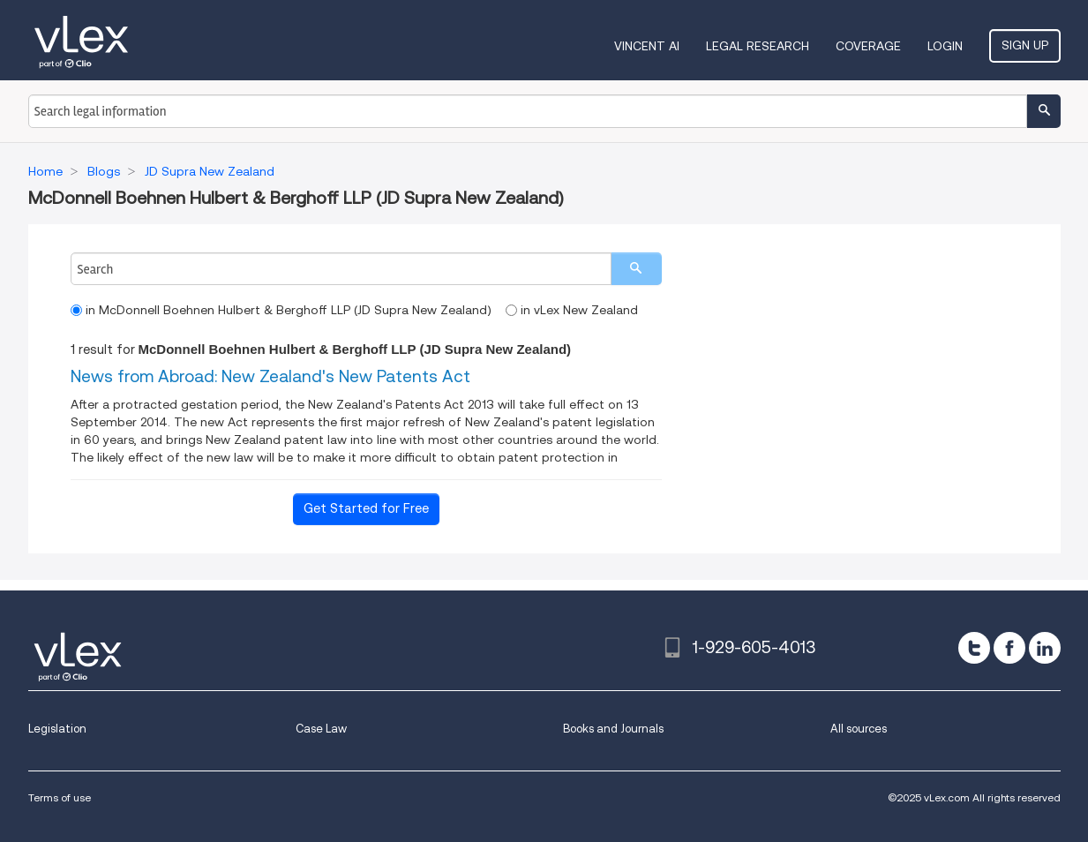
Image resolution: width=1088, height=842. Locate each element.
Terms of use (59, 797)
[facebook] (1009, 648)
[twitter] (974, 648)
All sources (858, 728)
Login (945, 46)
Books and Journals (613, 728)
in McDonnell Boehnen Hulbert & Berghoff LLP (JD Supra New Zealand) (281, 310)
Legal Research (757, 46)
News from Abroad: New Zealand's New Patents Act (270, 376)
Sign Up (1025, 45)
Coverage (868, 46)
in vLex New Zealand (572, 310)
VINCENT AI (646, 46)
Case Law (321, 728)
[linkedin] (1045, 648)
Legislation (57, 728)
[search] (636, 268)
